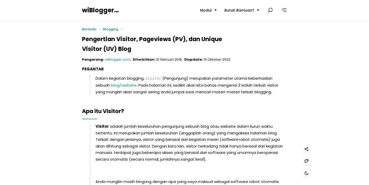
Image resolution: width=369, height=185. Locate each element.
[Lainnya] (284, 10)
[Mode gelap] (306, 173)
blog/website (124, 84)
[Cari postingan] (270, 10)
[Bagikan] (306, 149)
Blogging (110, 29)
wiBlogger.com (100, 10)
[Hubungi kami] (306, 161)
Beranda (89, 29)
